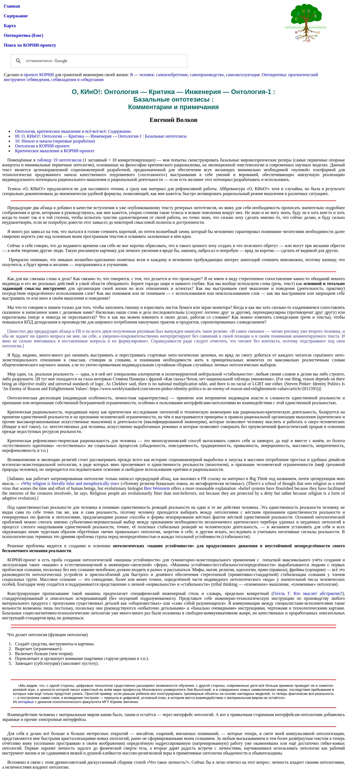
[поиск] (98, 61)
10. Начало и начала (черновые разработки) (55, 141)
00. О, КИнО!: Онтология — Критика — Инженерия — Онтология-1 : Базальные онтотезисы (101, 136)
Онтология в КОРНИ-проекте (42, 146)
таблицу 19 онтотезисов (59, 160)
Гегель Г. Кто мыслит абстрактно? (307, 593)
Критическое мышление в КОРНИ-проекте (54, 150)
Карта (10, 25)
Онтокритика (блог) (23, 35)
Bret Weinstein (157, 488)
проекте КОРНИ (39, 74)
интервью (26, 702)
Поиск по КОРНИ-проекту (30, 45)
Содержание (16, 16)
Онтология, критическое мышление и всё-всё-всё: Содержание (73, 131)
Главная (12, 6)
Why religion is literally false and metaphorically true (70, 483)
